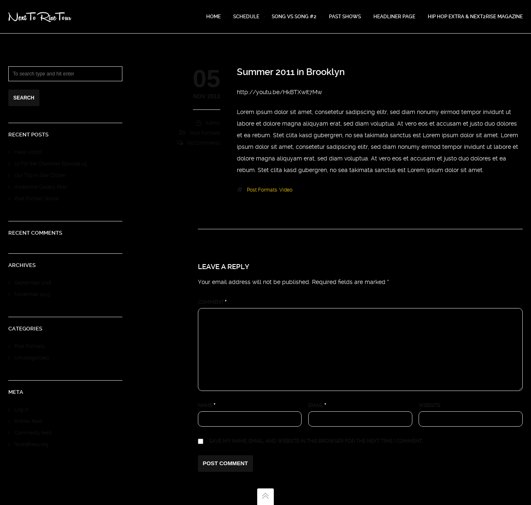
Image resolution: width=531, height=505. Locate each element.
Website (429, 405)
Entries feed (28, 421)
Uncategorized (32, 358)
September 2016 (33, 283)
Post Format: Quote (36, 199)
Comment (212, 302)
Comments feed (33, 433)
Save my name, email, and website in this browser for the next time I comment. (316, 441)
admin (212, 123)
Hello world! (28, 152)
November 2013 (32, 294)
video (285, 190)
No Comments (203, 143)
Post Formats (205, 133)
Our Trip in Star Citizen (40, 175)
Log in (22, 410)
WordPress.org (31, 444)
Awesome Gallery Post (41, 187)
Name (206, 405)
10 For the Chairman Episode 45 (51, 164)
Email (317, 405)
